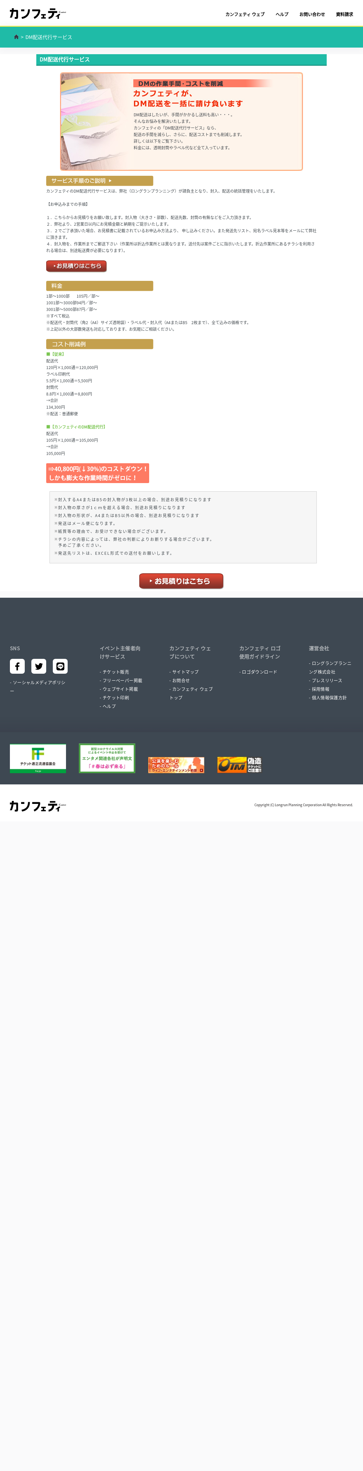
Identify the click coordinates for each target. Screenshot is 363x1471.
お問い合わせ (312, 14)
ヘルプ (282, 14)
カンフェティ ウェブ (245, 14)
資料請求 (344, 14)
